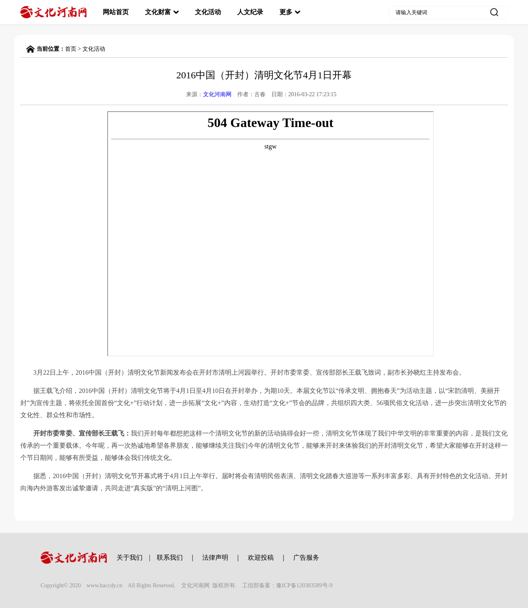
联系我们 (170, 557)
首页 (70, 49)
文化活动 (208, 12)
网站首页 (116, 12)
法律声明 (215, 557)
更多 (285, 12)
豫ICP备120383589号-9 (304, 585)
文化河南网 (217, 94)
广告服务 (306, 557)
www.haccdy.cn (104, 585)
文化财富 (158, 12)
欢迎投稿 (261, 557)
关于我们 (130, 557)
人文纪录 (250, 12)
